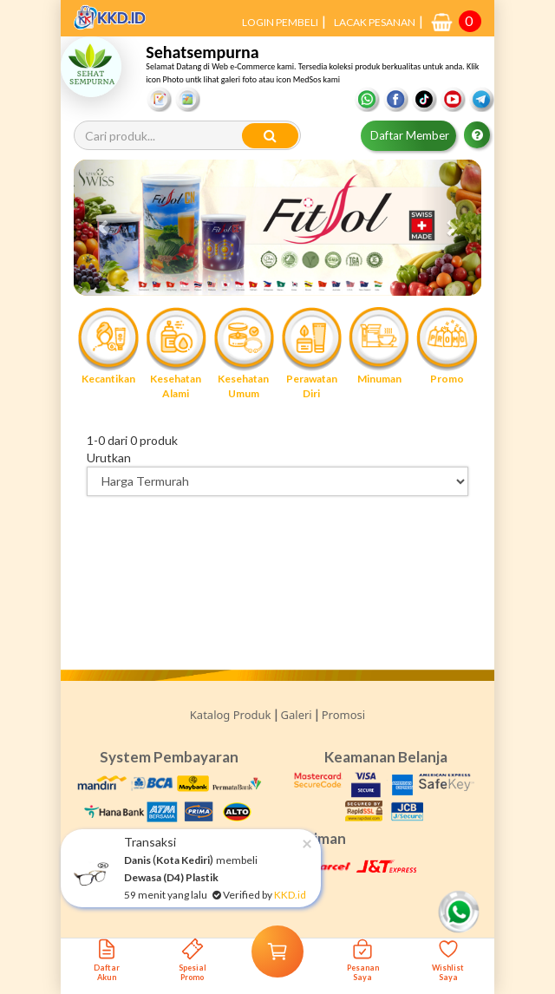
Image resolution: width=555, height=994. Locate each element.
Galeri (296, 715)
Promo (446, 345)
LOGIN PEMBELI (280, 22)
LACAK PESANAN (374, 22)
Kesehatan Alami (176, 353)
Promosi (343, 715)
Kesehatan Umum (243, 353)
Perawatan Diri (311, 353)
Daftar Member (409, 135)
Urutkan (109, 457)
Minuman (379, 345)
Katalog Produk (230, 715)
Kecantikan (107, 345)
